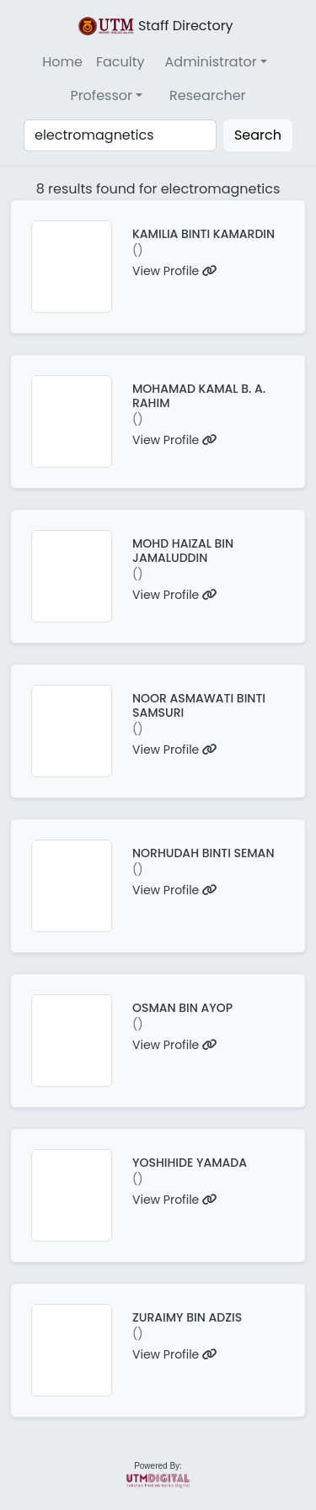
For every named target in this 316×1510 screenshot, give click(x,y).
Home (62, 62)
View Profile (174, 270)
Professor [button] (101, 95)
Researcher (207, 95)
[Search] (120, 135)
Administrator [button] (211, 62)
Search (257, 135)
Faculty (120, 62)
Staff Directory (154, 26)
